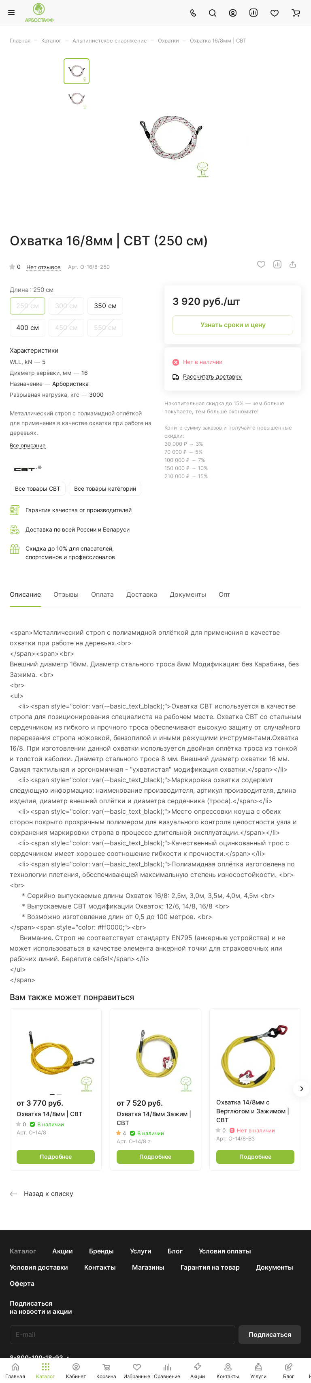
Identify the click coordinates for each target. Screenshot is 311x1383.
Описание (25, 594)
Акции (62, 1251)
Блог (175, 1251)
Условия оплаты (225, 1251)
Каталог (23, 1251)
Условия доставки (39, 1267)
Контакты (100, 1267)
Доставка (141, 594)
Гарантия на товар (210, 1267)
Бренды (101, 1251)
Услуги (140, 1251)
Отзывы (66, 594)
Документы (188, 594)
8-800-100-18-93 (36, 1358)
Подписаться (270, 1334)
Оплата (102, 594)
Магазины (148, 1267)
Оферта (22, 1283)
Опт (224, 594)
